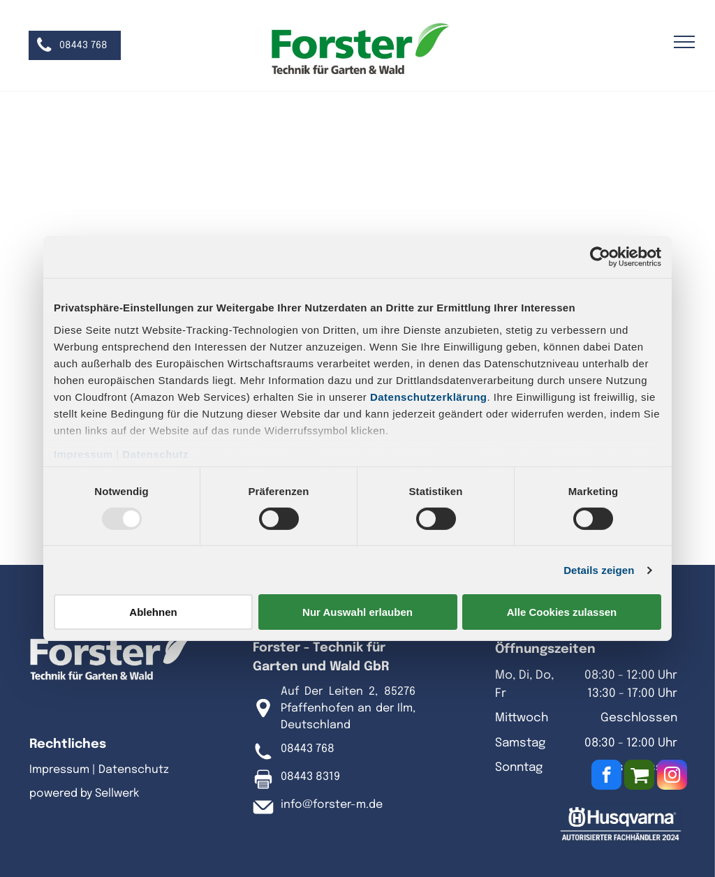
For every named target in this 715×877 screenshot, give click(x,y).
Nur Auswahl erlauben (357, 612)
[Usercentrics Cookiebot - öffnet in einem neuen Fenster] (600, 256)
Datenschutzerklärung (428, 396)
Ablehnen (153, 612)
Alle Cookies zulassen (562, 612)
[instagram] (672, 776)
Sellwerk (117, 793)
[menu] (684, 42)
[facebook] (606, 776)
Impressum (83, 453)
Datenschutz (155, 453)
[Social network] (639, 776)
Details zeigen (598, 570)
